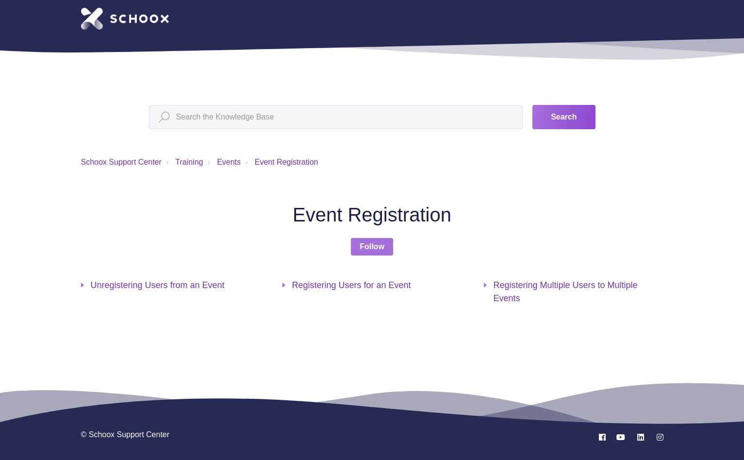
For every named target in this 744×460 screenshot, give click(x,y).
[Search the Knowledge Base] (336, 117)
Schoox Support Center (121, 162)
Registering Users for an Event (351, 285)
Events (229, 162)
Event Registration (286, 162)
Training (189, 162)
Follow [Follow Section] (372, 246)
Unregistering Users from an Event (158, 285)
